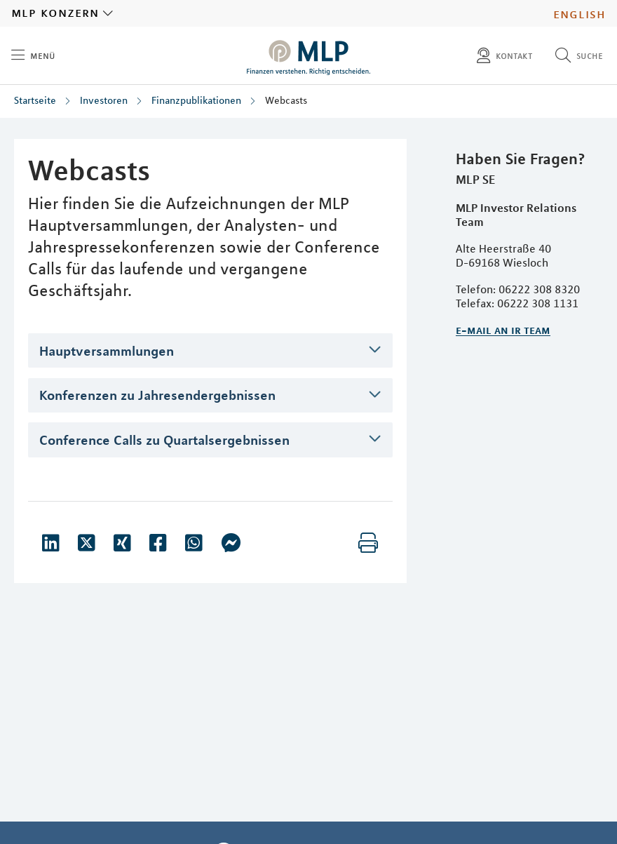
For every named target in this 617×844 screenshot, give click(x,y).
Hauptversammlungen (106, 350)
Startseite (35, 100)
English (579, 13)
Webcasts (286, 100)
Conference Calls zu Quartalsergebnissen (164, 439)
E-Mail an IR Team (503, 330)
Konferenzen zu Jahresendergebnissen (157, 395)
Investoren (104, 100)
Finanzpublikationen (196, 100)
